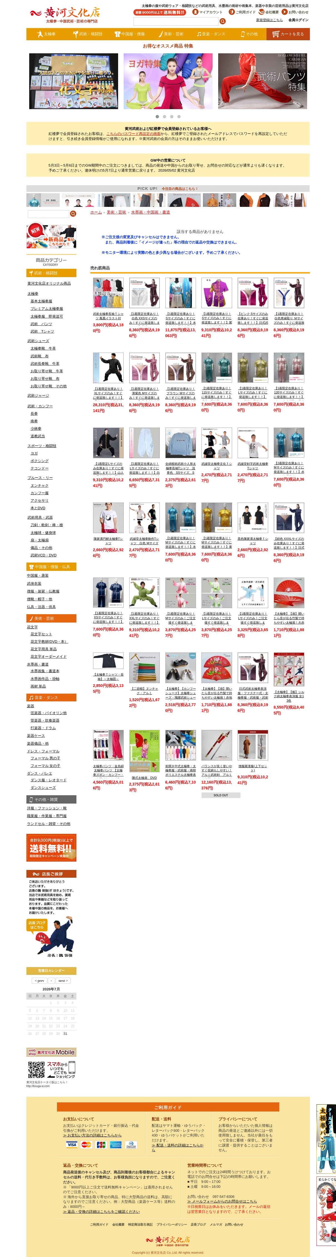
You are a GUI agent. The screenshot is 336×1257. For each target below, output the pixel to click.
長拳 (34, 414)
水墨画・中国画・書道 (150, 212)
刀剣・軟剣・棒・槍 (47, 525)
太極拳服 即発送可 (47, 316)
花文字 (32, 627)
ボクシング (40, 461)
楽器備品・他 (38, 743)
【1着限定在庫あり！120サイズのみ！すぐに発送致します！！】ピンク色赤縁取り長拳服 (289, 397)
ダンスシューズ (43, 788)
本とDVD (38, 508)
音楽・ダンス (211, 34)
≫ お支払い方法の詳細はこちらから (92, 1135)
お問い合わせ (295, 12)
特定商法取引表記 (140, 1224)
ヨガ (34, 453)
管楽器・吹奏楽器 (45, 720)
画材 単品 (38, 686)
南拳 (34, 421)
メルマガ (216, 1224)
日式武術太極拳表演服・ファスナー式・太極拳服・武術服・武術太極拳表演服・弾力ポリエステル (253, 697)
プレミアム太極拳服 (47, 309)
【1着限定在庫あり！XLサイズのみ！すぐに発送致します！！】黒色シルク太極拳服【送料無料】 (108, 397)
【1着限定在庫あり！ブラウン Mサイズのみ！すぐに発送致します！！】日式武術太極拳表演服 (180, 397)
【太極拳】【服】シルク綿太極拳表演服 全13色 (289, 696)
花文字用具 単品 (44, 649)
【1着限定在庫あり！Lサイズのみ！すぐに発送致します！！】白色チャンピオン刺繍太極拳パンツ (144, 472)
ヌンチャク (40, 485)
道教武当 (38, 436)
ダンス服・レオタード (49, 780)
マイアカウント (207, 12)
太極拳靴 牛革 (43, 348)
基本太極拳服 (41, 301)
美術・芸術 (170, 34)
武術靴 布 (40, 356)
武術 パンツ (41, 324)
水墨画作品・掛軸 (45, 679)
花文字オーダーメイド (49, 656)
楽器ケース (36, 736)
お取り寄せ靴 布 (45, 379)
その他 (249, 34)
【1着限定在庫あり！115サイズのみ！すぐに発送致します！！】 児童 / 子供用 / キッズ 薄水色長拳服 (216, 397)
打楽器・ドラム (43, 728)
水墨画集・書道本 (45, 671)
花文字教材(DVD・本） (49, 641)
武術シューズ (38, 341)
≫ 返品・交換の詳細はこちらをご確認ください (101, 1212)
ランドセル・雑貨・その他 (48, 824)
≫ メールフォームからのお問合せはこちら (222, 1201)
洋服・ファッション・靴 (47, 808)
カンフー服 (40, 493)
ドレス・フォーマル (43, 751)
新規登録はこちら (269, 20)
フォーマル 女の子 (46, 766)
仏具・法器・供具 (41, 607)
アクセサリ (40, 500)
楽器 (30, 706)
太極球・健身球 (43, 533)
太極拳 (46, 34)
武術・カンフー (40, 406)
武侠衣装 (34, 583)
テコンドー (40, 468)
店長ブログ (198, 1224)
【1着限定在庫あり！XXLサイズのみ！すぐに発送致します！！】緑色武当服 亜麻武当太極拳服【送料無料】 (144, 622)
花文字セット (41, 634)
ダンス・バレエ (39, 773)
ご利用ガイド (242, 12)
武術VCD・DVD (44, 555)
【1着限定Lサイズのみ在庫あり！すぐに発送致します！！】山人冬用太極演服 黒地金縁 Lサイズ (108, 472)
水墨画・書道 (38, 664)
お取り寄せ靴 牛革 (47, 371)
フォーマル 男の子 (46, 758)
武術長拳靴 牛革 (45, 364)
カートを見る (288, 34)
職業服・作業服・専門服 (47, 816)
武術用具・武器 (40, 517)
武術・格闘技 (88, 34)
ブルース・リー (40, 478)
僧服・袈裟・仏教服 (43, 591)
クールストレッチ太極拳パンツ (326, 1139)
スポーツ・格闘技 (42, 446)
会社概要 (268, 12)
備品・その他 (41, 548)
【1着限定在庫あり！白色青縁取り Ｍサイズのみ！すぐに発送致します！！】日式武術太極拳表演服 (289, 322)
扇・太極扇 (40, 540)
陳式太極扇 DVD (144, 777)
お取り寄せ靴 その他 (49, 386)
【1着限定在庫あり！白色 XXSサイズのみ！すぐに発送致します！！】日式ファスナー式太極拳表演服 (144, 322)
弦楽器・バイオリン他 (49, 713)
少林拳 (36, 428)
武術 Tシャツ (42, 331)
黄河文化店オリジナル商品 (49, 283)
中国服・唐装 (38, 575)
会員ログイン (298, 20)
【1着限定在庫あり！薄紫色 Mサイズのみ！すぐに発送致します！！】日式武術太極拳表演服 (144, 397)
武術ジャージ (38, 395)
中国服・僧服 (130, 34)
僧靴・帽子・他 (39, 599)
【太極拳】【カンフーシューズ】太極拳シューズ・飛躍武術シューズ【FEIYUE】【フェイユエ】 (180, 697)
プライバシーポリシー (171, 1224)
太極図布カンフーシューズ (326, 1211)
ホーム (96, 212)
